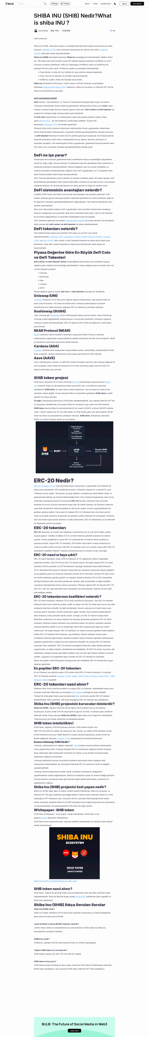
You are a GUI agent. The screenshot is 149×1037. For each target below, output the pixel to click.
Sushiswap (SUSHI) (72, 237)
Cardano (37, 350)
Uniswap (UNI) (56, 237)
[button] (87, 3)
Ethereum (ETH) (49, 50)
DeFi (76, 745)
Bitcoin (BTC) (44, 121)
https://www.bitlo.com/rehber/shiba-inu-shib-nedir (55, 881)
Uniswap (37, 300)
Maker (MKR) (78, 676)
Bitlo (78, 696)
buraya (44, 818)
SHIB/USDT (81, 896)
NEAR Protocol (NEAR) (92, 237)
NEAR (36, 335)
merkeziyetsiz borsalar (75, 220)
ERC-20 (75, 382)
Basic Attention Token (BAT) (97, 676)
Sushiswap (55, 315)
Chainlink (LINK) (64, 676)
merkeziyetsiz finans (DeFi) (55, 87)
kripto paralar (77, 692)
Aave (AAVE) (48, 240)
